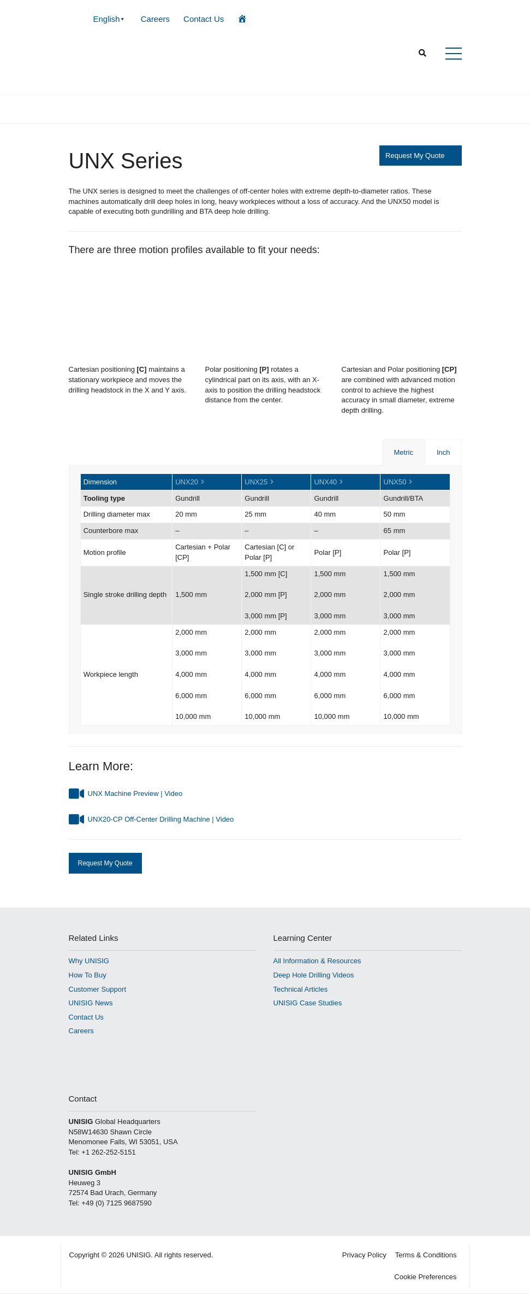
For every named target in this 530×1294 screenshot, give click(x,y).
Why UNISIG (89, 961)
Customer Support (98, 989)
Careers (155, 19)
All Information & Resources (317, 961)
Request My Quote (414, 155)
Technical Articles (300, 989)
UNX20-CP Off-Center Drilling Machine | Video (161, 819)
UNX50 (395, 482)
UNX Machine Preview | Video (135, 793)
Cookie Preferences (425, 1277)
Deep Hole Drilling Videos (313, 975)
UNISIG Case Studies (307, 1003)
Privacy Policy (364, 1255)
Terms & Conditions (426, 1255)
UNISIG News (91, 1003)
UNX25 (256, 482)
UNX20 (186, 482)
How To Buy (87, 975)
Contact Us (203, 19)
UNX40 (325, 482)
